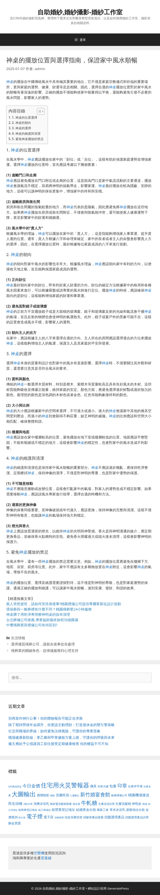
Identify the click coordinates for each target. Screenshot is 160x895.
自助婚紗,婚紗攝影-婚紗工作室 (80, 12)
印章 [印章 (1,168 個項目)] (122, 785)
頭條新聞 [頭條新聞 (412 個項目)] (59, 817)
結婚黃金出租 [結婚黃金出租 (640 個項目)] (86, 809)
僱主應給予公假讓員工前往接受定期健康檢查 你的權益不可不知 (58, 743)
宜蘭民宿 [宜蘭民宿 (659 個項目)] (62, 795)
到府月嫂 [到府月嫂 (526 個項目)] (103, 786)
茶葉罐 (46, 858)
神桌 (9, 81)
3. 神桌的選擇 (21, 128)
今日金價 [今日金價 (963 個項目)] (31, 786)
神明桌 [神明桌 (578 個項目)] (136, 803)
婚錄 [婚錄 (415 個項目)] (52, 795)
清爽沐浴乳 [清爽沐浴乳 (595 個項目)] (41, 803)
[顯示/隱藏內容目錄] (39, 111)
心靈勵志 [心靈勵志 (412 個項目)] (74, 795)
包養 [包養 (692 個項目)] (112, 786)
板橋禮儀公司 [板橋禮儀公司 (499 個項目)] (119, 795)
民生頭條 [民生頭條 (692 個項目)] (15, 803)
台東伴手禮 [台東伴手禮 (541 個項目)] (135, 786)
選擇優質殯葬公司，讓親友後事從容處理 (43, 644)
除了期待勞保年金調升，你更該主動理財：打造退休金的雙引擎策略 (61, 724)
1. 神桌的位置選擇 (24, 117)
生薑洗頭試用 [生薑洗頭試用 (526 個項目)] (106, 804)
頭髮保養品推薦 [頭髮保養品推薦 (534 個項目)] (93, 817)
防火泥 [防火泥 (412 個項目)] (22, 817)
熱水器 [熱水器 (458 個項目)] (76, 803)
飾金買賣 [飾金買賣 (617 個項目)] (14, 823)
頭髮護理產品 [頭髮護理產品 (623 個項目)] (114, 817)
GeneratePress (118, 888)
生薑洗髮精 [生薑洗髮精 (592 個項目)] (123, 803)
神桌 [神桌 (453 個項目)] (144, 803)
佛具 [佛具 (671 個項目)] (93, 786)
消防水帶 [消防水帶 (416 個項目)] (27, 804)
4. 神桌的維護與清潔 (26, 133)
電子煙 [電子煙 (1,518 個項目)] (34, 816)
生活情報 (18, 637)
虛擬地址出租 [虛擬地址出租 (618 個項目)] (135, 810)
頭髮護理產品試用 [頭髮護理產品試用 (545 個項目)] (137, 817)
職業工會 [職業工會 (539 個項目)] (103, 810)
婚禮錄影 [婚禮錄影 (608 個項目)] (43, 795)
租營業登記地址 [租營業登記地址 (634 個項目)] (63, 809)
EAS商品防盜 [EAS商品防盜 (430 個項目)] (14, 786)
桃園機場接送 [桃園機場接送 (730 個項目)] (138, 795)
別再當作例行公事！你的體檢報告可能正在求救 (45, 718)
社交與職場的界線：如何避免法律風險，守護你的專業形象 (54, 731)
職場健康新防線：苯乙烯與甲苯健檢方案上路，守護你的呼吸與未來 (61, 737)
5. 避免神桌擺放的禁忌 (28, 139)
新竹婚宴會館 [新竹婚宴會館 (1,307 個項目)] (95, 794)
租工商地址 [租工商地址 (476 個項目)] (44, 810)
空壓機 (39, 853)
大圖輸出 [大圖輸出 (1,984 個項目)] (24, 794)
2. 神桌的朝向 (21, 123)
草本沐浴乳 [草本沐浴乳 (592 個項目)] (117, 810)
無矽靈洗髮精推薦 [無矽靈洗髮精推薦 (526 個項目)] (61, 804)
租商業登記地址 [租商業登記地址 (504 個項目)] (27, 810)
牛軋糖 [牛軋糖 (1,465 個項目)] (89, 802)
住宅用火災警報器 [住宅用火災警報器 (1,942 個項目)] (65, 785)
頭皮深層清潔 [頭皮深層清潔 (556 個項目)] (73, 817)
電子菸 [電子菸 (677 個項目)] (49, 817)
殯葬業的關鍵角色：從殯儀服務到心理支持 (44, 650)
